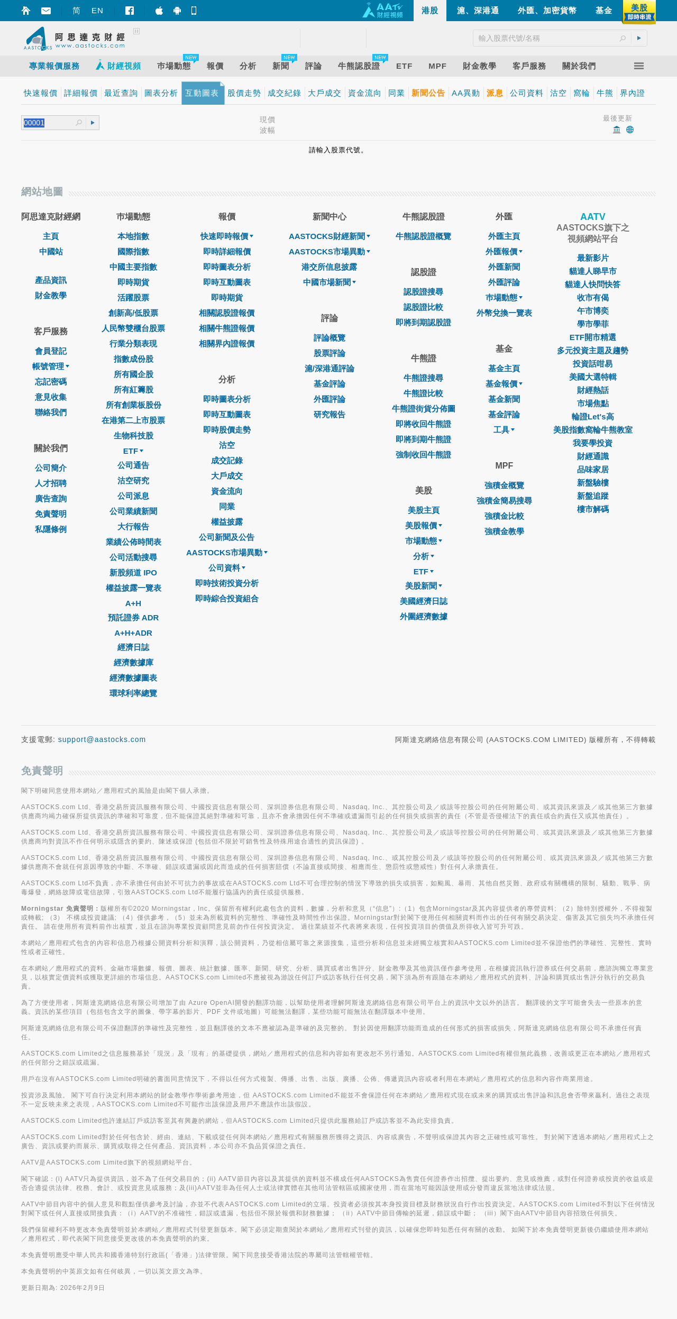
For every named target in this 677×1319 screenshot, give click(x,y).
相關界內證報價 (226, 343)
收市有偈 (593, 297)
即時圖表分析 (227, 266)
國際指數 (133, 251)
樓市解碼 (593, 509)
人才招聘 (51, 483)
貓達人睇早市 (593, 271)
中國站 (51, 251)
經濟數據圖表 (133, 677)
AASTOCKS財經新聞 (329, 236)
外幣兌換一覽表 (504, 312)
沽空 (227, 445)
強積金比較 (504, 515)
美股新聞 (423, 585)
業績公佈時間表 (133, 541)
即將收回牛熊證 (423, 423)
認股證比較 (423, 307)
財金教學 (51, 295)
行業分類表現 (133, 343)
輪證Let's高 (593, 416)
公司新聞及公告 (226, 537)
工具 (504, 429)
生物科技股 (133, 435)
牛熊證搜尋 (423, 377)
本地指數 (133, 236)
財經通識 (593, 456)
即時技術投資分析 (227, 583)
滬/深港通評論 (329, 368)
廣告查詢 (51, 498)
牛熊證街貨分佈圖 (423, 408)
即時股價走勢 (227, 429)
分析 (423, 556)
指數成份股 (133, 358)
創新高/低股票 (133, 312)
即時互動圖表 (227, 282)
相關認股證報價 (226, 312)
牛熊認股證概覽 (423, 236)
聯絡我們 (51, 412)
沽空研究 (133, 480)
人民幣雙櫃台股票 (133, 328)
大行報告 (133, 526)
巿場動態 (504, 297)
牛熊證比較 (423, 393)
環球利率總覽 (133, 693)
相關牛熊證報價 (226, 328)
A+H (133, 603)
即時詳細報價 (227, 251)
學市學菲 (593, 323)
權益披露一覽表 (133, 587)
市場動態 (423, 540)
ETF (133, 450)
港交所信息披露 (329, 266)
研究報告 (329, 414)
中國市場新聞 (329, 282)
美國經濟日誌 (423, 601)
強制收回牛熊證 (423, 454)
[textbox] (50, 122)
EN (98, 10)
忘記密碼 (51, 381)
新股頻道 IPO (133, 572)
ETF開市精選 (593, 337)
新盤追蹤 (593, 495)
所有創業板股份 (133, 404)
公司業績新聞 (133, 511)
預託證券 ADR (133, 617)
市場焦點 (593, 403)
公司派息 (133, 495)
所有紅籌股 (133, 389)
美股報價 (423, 525)
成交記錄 (227, 460)
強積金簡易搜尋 (504, 500)
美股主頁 (424, 510)
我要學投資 (592, 442)
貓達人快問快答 (592, 284)
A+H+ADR (133, 632)
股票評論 (329, 353)
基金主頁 (504, 368)
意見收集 (51, 396)
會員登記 (51, 350)
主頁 (51, 236)
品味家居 (593, 469)
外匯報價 (504, 251)
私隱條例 (51, 529)
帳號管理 (50, 366)
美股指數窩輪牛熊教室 (593, 429)
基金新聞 (504, 399)
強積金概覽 (504, 485)
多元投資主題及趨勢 (592, 350)
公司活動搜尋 (133, 557)
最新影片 (593, 257)
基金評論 (329, 383)
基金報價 (504, 383)
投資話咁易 (592, 363)
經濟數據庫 (133, 662)
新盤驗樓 (593, 482)
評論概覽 (329, 337)
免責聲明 (51, 513)
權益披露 (227, 521)
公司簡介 (51, 467)
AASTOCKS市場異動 (227, 552)
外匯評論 (329, 399)
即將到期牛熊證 (423, 439)
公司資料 (226, 567)
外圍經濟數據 (423, 616)
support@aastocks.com (102, 739)
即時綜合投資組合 (227, 598)
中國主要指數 (133, 266)
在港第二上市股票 (133, 420)
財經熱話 (593, 390)
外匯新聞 (504, 266)
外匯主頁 (504, 236)
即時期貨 (133, 282)
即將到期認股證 (423, 322)
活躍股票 (133, 297)
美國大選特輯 (593, 376)
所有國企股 (133, 374)
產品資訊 (51, 280)
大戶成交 (227, 475)
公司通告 (133, 465)
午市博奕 (593, 310)
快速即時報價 (226, 236)
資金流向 (227, 491)
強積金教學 (504, 531)
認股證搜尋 (423, 291)
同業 (227, 506)
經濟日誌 (133, 647)
